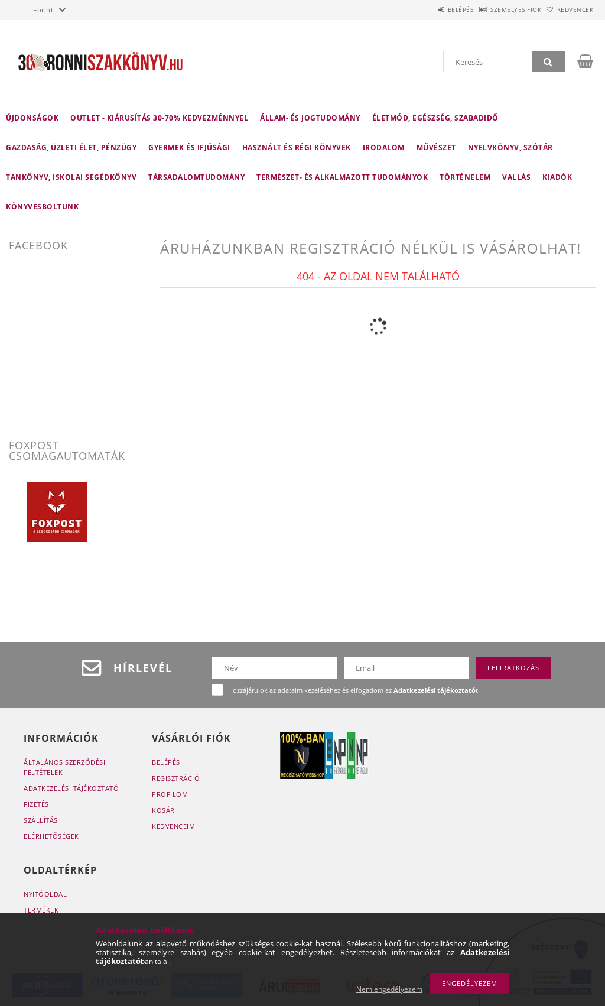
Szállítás (41, 820)
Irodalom (384, 147)
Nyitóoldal (45, 894)
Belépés (430, 9)
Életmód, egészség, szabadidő (435, 118)
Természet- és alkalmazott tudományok (342, 177)
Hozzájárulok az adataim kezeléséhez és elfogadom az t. (354, 690)
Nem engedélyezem (389, 989)
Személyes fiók (497, 9)
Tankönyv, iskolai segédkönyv (71, 177)
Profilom (170, 794)
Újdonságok (32, 118)
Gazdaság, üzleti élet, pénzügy (71, 147)
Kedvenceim (173, 826)
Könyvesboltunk (42, 207)
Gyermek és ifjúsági (189, 147)
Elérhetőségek (51, 836)
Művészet (436, 147)
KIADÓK (557, 177)
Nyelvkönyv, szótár (510, 147)
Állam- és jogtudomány (310, 118)
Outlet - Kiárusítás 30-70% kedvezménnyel (159, 118)
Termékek (41, 910)
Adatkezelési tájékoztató (71, 788)
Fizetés (36, 804)
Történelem (465, 177)
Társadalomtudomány (196, 177)
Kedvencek (569, 9)
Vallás (516, 177)
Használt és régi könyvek (296, 147)
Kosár (163, 810)
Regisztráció (176, 778)
